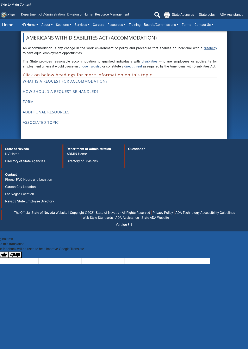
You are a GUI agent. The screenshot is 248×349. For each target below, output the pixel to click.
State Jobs (207, 15)
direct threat (133, 66)
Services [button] (81, 25)
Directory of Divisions (82, 161)
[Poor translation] (15, 255)
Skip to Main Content (16, 4)
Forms (186, 25)
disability (210, 48)
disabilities (149, 61)
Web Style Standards (97, 218)
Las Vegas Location (19, 194)
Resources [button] (115, 25)
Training (135, 25)
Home (6, 24)
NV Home (12, 154)
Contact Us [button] (202, 25)
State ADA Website (155, 218)
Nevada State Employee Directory (29, 201)
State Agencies (183, 15)
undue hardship (90, 66)
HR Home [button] (28, 25)
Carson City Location (20, 187)
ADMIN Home (77, 154)
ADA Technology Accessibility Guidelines (205, 213)
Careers (98, 25)
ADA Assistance (231, 15)
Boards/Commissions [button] (160, 25)
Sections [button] (62, 25)
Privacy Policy (163, 213)
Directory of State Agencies (25, 161)
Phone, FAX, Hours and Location (28, 180)
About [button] (45, 25)
